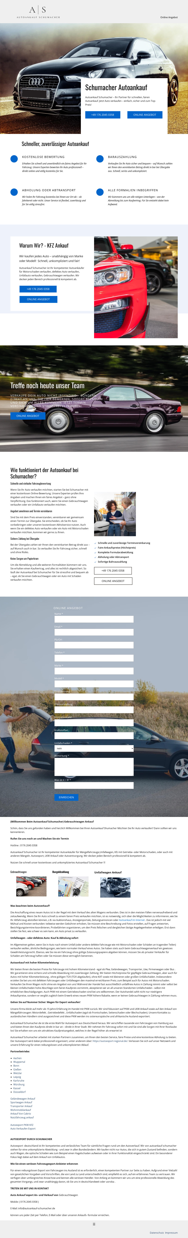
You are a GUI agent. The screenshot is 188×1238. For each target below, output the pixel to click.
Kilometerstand (63, 717)
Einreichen (66, 797)
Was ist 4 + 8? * (62, 780)
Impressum (171, 1232)
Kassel (16, 1088)
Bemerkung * (61, 755)
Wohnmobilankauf (20, 1110)
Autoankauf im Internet (132, 920)
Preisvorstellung (63, 704)
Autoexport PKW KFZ (21, 1125)
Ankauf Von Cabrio (20, 1113)
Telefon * (59, 652)
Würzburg (19, 1084)
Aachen (17, 1058)
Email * (58, 626)
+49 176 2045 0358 (102, 114)
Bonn (16, 1065)
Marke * (58, 665)
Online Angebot (169, 17)
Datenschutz (157, 1232)
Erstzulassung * (63, 691)
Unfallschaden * (63, 743)
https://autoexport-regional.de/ (110, 1041)
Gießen (17, 1069)
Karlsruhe (18, 1080)
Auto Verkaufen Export (23, 1128)
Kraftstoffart (61, 730)
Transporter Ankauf (21, 1106)
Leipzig (17, 1077)
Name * (58, 613)
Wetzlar (17, 1073)
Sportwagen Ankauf (21, 1102)
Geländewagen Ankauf (22, 1098)
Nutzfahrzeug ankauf (22, 1117)
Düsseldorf (19, 1092)
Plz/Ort (58, 639)
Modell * (59, 678)
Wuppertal (19, 1061)
